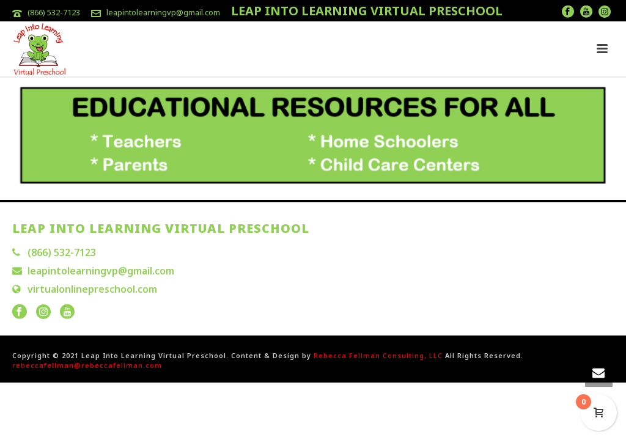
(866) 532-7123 (54, 12)
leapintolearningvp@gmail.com (163, 12)
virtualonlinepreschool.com (92, 289)
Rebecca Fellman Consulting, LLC (378, 355)
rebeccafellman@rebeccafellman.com (87, 365)
